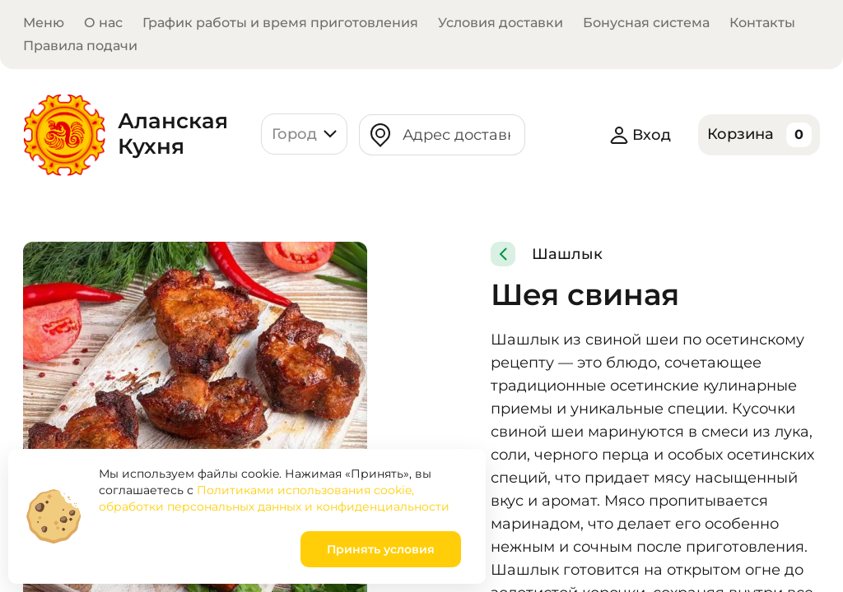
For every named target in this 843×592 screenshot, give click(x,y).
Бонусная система (646, 22)
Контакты (762, 22)
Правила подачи (80, 45)
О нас (103, 22)
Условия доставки (500, 22)
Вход (641, 135)
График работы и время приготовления (280, 22)
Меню (43, 22)
